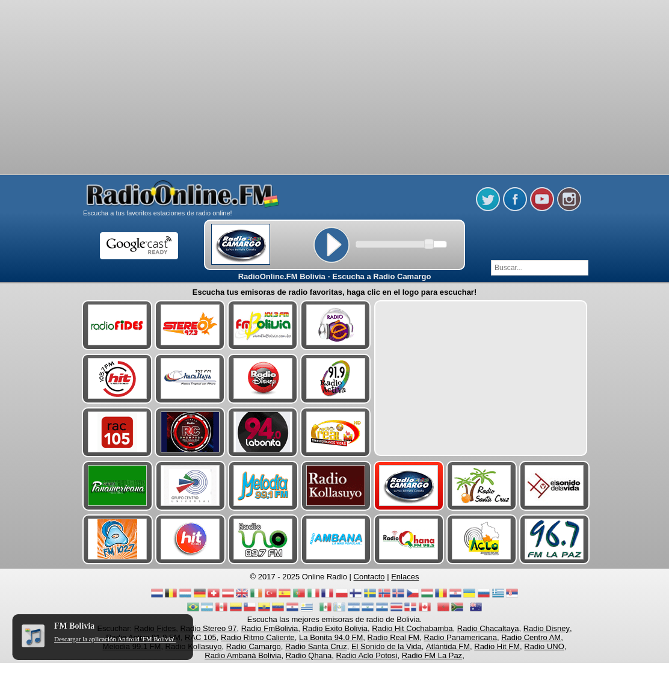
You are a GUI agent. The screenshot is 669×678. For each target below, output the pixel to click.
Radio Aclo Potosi (367, 655)
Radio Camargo (253, 646)
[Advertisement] (334, 30)
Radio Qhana (309, 655)
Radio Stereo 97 (208, 628)
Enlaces (405, 576)
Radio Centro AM (531, 637)
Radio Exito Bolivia (335, 628)
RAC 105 (201, 637)
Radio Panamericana (460, 637)
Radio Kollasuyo (193, 646)
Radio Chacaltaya (488, 628)
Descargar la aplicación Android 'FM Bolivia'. (115, 639)
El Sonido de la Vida (386, 646)
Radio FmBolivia (269, 628)
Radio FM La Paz (432, 655)
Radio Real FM (394, 637)
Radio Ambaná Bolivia (243, 655)
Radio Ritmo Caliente (258, 637)
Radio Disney (546, 628)
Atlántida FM (448, 646)
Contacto (369, 576)
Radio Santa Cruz (316, 646)
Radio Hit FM (497, 646)
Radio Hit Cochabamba (412, 628)
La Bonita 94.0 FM (331, 637)
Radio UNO (544, 646)
